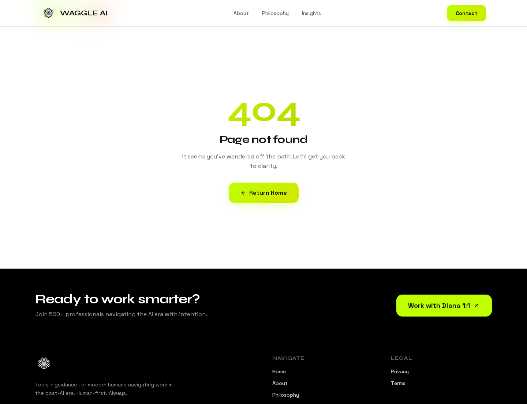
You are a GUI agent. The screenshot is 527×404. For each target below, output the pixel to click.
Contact (466, 13)
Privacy (400, 371)
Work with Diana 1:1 (444, 305)
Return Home (263, 193)
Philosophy (275, 13)
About (241, 13)
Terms (398, 383)
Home (279, 371)
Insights (311, 13)
